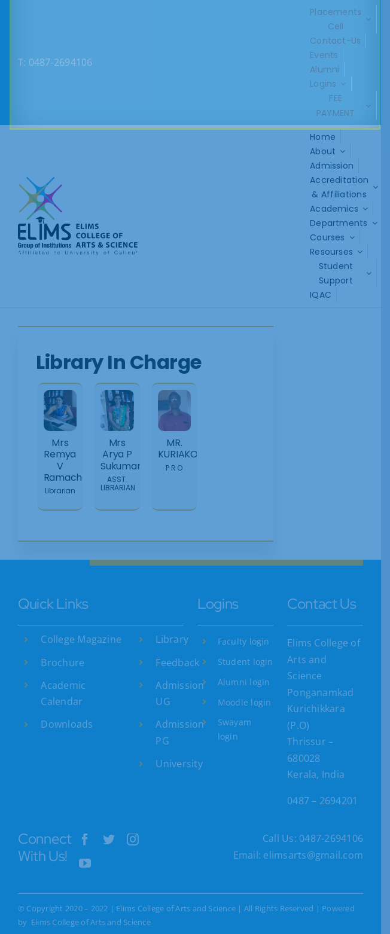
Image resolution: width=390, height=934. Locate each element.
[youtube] (86, 849)
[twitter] (110, 825)
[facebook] (86, 825)
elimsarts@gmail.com (321, 840)
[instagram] (135, 825)
